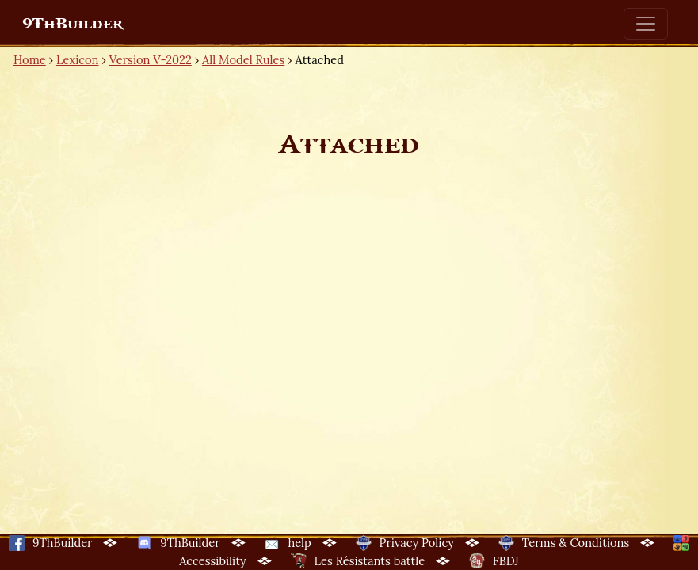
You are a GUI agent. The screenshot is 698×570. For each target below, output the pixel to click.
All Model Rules (243, 59)
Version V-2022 (150, 59)
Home (29, 59)
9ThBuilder (72, 24)
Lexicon (77, 59)
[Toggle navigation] (646, 24)
